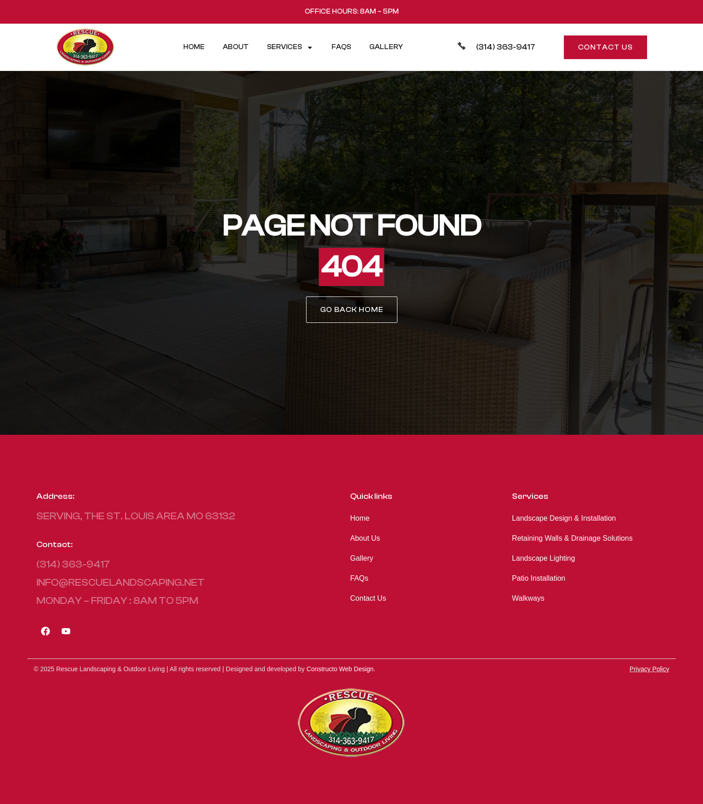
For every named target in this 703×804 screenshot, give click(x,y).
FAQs (341, 47)
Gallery (386, 47)
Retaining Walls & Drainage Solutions (572, 538)
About (236, 47)
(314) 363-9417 (505, 47)
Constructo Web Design (340, 669)
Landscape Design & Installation (564, 518)
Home (194, 47)
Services (290, 47)
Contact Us (368, 598)
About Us (365, 538)
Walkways (528, 598)
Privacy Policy (649, 669)
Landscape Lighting (543, 558)
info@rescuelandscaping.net (120, 582)
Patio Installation (538, 578)
